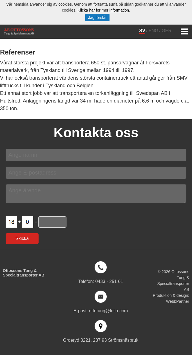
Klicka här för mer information (103, 10)
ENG (153, 30)
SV (142, 30)
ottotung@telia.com (108, 310)
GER (166, 30)
